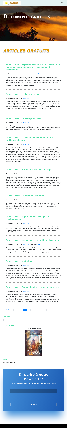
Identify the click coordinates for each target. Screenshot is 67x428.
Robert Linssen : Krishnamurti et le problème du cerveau (32, 240)
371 (32, 310)
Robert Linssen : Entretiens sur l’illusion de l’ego (28, 169)
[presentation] (23, 397)
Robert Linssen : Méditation (19, 261)
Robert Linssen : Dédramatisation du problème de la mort (33, 287)
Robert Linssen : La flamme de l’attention (25, 195)
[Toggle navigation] (62, 3)
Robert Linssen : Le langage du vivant (23, 118)
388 (39, 310)
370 (29, 310)
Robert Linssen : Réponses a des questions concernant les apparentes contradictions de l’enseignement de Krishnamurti (33, 67)
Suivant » (43, 310)
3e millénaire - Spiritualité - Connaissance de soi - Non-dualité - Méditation (22, 426)
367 (18, 310)
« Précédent (7, 310)
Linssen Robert (26, 74)
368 (21, 310)
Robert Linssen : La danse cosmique (23, 94)
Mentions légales (42, 426)
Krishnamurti (39, 74)
